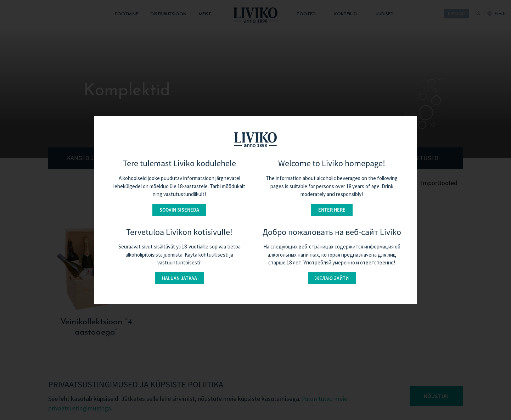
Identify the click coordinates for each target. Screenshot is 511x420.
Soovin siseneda (179, 210)
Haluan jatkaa (179, 278)
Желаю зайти (332, 278)
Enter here (332, 210)
